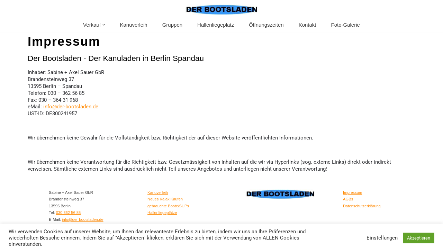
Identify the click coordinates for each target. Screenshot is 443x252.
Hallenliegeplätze (162, 211)
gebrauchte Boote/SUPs (168, 204)
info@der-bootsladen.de (70, 106)
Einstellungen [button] (382, 238)
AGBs (348, 198)
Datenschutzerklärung (362, 204)
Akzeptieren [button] (418, 238)
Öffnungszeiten (266, 25)
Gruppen (172, 25)
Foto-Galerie (345, 25)
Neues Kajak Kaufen (165, 198)
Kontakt (307, 25)
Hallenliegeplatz (215, 25)
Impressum (352, 191)
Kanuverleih (133, 25)
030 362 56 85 (68, 211)
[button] (103, 25)
